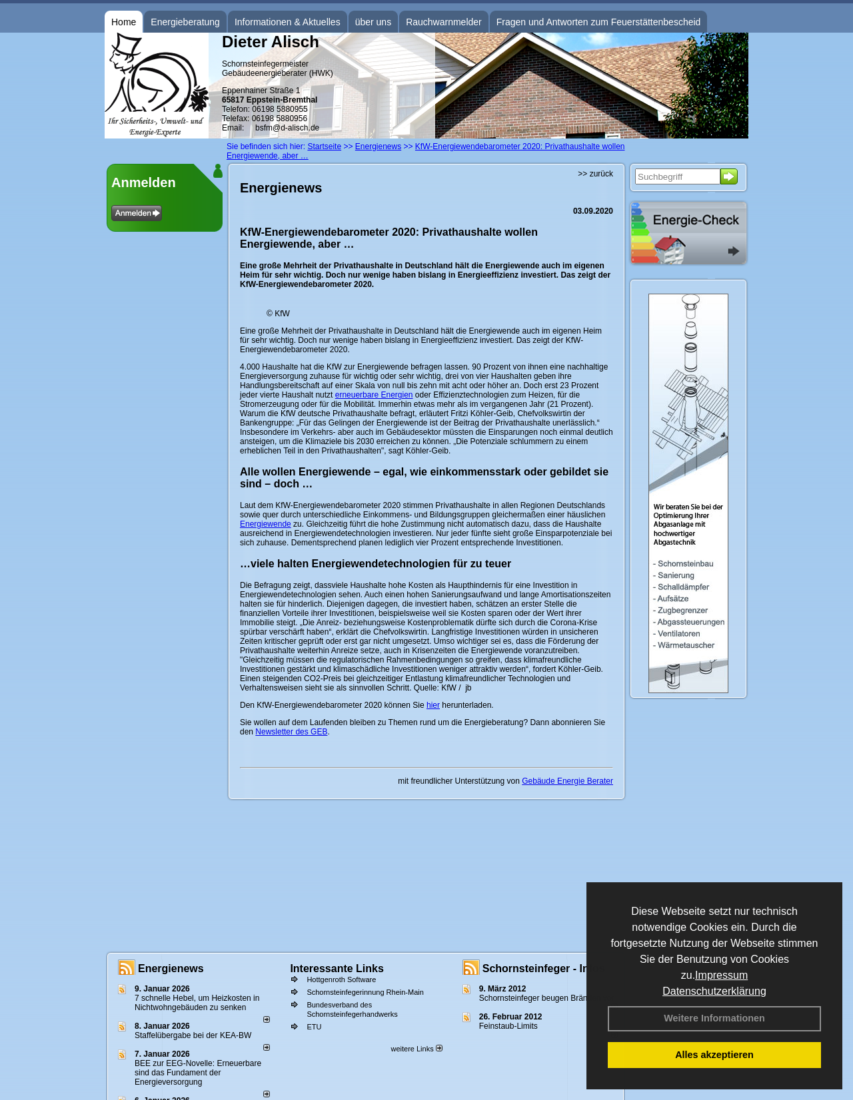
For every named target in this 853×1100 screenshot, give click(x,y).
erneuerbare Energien (374, 395)
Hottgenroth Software (341, 979)
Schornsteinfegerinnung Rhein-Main (365, 992)
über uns (373, 22)
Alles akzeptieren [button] (714, 1054)
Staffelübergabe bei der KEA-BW (193, 1035)
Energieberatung (185, 22)
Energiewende (265, 524)
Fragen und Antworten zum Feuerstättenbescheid (598, 22)
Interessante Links (337, 968)
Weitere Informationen (714, 1018)
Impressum (721, 975)
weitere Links (416, 1049)
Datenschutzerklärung (714, 991)
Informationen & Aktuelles (288, 22)
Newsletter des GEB (291, 731)
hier (433, 705)
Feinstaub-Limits (508, 1026)
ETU (314, 1027)
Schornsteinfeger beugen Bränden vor (546, 998)
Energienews (171, 968)
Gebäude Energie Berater (567, 781)
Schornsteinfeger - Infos (543, 968)
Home (123, 22)
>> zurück (595, 173)
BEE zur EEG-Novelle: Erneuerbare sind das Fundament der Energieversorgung (198, 1073)
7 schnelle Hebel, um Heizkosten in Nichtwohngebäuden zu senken (197, 1002)
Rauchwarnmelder (444, 22)
